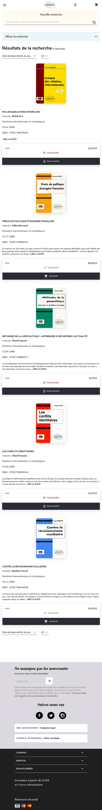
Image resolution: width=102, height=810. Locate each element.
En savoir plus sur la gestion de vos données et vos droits (50, 694)
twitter (50, 715)
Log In (75, 4)
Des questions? (36, 728)
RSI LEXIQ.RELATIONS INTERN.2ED (21, 111)
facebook (39, 715)
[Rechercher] (51, 22)
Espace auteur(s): (38, 738)
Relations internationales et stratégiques (23, 121)
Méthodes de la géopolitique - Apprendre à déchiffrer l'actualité (44, 336)
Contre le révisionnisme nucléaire (24, 566)
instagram (62, 715)
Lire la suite (10, 139)
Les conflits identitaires (18, 451)
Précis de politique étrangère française (28, 221)
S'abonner (49, 681)
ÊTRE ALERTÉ (51, 161)
